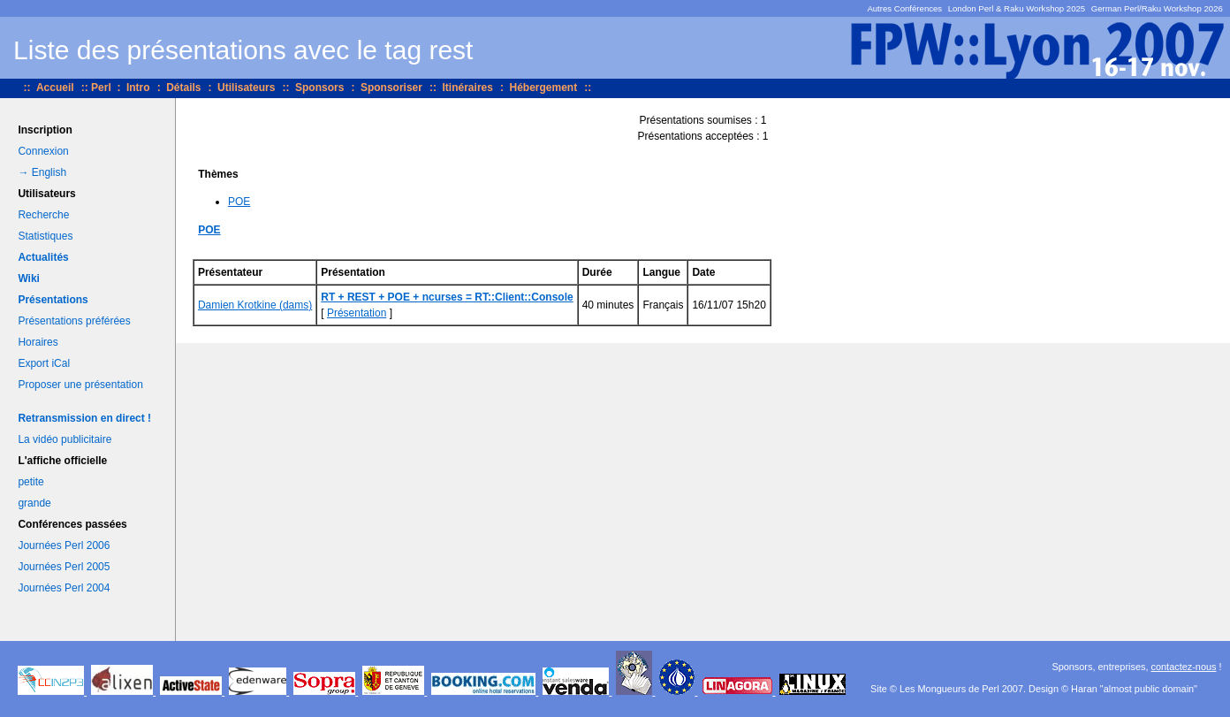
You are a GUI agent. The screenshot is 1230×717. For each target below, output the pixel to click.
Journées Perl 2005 (64, 567)
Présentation (356, 313)
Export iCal (44, 363)
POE (239, 201)
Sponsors (319, 87)
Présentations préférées (74, 321)
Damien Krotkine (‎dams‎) (255, 305)
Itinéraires (468, 87)
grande (34, 503)
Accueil (55, 87)
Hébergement (543, 87)
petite (30, 482)
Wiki (29, 278)
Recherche (43, 215)
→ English (42, 172)
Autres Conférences (904, 8)
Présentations (52, 300)
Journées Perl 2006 (64, 545)
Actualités (43, 257)
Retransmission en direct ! (84, 418)
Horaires (37, 342)
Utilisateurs (246, 87)
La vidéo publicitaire (64, 439)
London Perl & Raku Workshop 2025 (1017, 8)
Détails (183, 87)
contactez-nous (1184, 666)
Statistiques (45, 236)
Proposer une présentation (80, 384)
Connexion (43, 151)
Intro (138, 87)
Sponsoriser (391, 87)
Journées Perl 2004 (64, 588)
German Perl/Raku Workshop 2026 (1157, 8)
